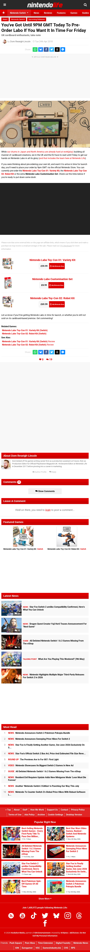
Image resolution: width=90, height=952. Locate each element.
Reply (52, 472)
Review (28, 341)
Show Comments (45, 491)
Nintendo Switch (18, 19)
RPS (73, 948)
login (48, 509)
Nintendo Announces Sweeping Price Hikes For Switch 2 (39, 739)
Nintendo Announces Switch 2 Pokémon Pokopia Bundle (39, 733)
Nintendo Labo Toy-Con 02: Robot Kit (52, 298)
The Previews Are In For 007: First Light (33, 759)
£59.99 (44, 266)
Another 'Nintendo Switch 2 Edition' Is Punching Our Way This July (43, 786)
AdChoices (74, 933)
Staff (25, 809)
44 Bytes (64, 933)
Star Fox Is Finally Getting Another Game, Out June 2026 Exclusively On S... (46, 746)
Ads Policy (29, 814)
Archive (41, 814)
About (17, 809)
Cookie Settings (55, 814)
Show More (45, 898)
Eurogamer (27, 948)
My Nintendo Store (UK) (57, 266)
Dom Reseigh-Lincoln (20, 41)
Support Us (52, 809)
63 (17, 681)
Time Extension (45, 943)
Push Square (16, 943)
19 (50, 359)
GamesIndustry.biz (52, 948)
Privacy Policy (78, 809)
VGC (38, 948)
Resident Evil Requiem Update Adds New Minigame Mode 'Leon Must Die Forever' (47, 778)
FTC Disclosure (66, 246)
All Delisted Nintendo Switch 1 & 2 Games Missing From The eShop (44, 771)
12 (17, 630)
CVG (66, 948)
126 (16, 664)
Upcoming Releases (36, 19)
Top (8, 809)
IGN (17, 948)
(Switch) (25, 330)
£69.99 (44, 304)
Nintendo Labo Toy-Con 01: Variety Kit (52, 260)
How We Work (37, 809)
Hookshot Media (18, 933)
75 (17, 647)
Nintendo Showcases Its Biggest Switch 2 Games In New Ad (40, 765)
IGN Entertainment (42, 933)
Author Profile (39, 472)
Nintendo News (80, 943)
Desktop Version (74, 814)
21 (17, 613)
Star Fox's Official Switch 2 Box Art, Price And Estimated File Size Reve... (47, 753)
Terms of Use (14, 814)
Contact (64, 809)
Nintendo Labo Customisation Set (52, 279)
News (5, 19)
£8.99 (44, 285)
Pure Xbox (30, 943)
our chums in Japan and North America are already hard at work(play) (40, 151)
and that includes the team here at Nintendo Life (62, 158)
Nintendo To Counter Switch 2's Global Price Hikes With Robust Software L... (46, 793)
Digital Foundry (63, 943)
